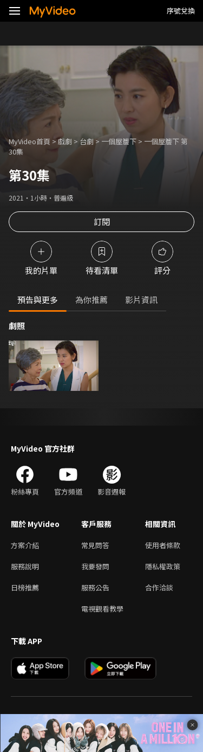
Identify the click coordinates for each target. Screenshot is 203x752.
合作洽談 (159, 587)
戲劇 (65, 141)
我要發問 (95, 566)
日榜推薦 (25, 587)
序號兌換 (181, 10)
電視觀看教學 (102, 608)
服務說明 (25, 566)
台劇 (87, 141)
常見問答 (95, 545)
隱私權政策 (162, 566)
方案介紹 (25, 545)
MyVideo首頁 (29, 141)
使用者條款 (162, 545)
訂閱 (102, 221)
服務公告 (95, 587)
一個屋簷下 (118, 141)
